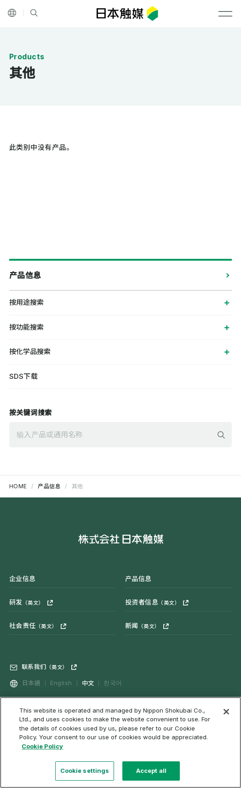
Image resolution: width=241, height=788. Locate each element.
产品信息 (25, 275)
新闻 (142, 625)
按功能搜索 (26, 327)
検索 (221, 435)
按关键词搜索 (30, 412)
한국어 (112, 682)
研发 (26, 602)
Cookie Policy (42, 750)
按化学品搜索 (30, 351)
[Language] (12, 13)
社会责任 (33, 625)
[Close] (226, 715)
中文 (88, 683)
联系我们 (45, 666)
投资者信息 (152, 602)
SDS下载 (23, 376)
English (61, 682)
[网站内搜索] (34, 13)
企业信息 (22, 578)
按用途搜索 (26, 302)
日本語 (31, 682)
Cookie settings (84, 774)
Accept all (151, 774)
